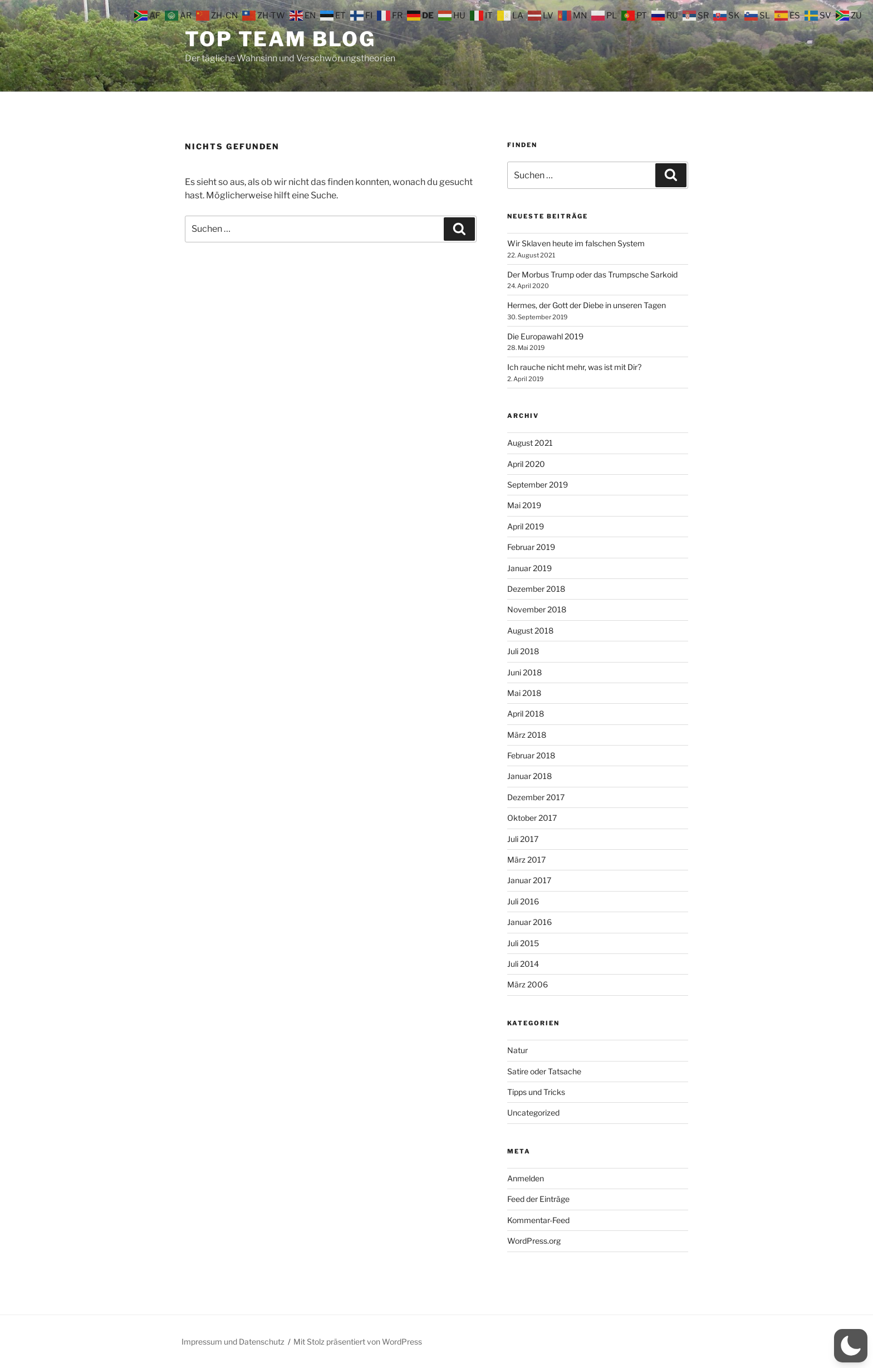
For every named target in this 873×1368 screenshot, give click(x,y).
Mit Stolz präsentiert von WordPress (357, 1341)
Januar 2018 (529, 776)
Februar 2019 (531, 547)
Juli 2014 (523, 963)
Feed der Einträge (538, 1199)
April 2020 (526, 464)
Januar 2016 (529, 922)
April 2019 (525, 526)
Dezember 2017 (536, 797)
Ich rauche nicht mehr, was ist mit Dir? (574, 367)
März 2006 (527, 984)
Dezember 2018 (536, 588)
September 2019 (537, 484)
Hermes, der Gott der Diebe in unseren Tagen (586, 305)
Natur (517, 1050)
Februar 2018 (531, 755)
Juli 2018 (523, 651)
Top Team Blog (280, 39)
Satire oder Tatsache (544, 1071)
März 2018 (526, 734)
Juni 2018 (524, 672)
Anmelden (525, 1178)
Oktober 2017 (532, 817)
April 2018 (525, 713)
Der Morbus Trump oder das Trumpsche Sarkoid (592, 274)
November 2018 (536, 609)
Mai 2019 (524, 505)
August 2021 (530, 442)
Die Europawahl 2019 (545, 336)
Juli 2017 (522, 839)
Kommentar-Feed (538, 1220)
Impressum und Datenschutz (233, 1341)
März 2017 (526, 859)
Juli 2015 (523, 943)
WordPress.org (534, 1240)
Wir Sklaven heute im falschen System (576, 243)
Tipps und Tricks (536, 1092)
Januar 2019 (529, 568)
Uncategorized (533, 1112)
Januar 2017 (529, 880)
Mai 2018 (524, 693)
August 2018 (530, 630)
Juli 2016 (523, 901)
